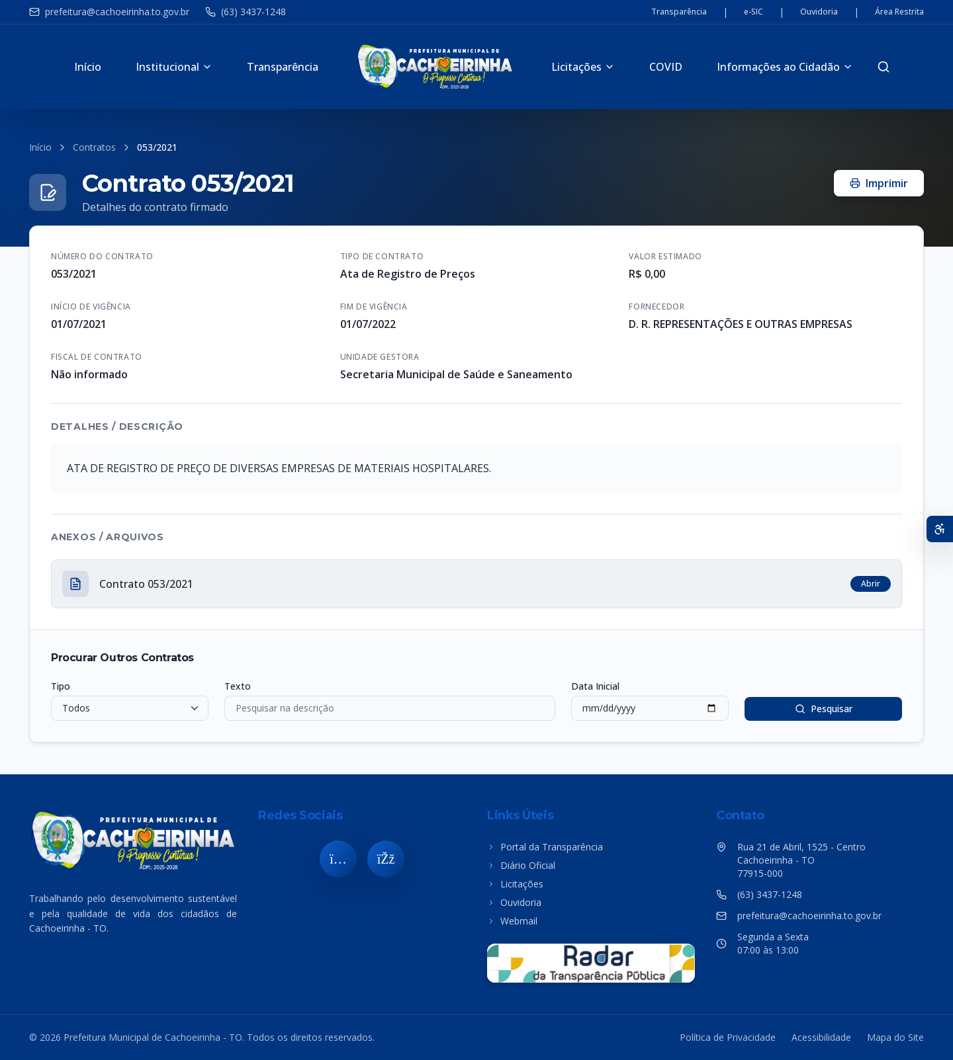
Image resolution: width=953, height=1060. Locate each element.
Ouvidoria (819, 12)
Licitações (583, 67)
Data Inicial (595, 686)
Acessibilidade (821, 1037)
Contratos (94, 147)
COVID (665, 67)
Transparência (679, 12)
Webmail (512, 921)
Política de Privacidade (728, 1037)
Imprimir (879, 183)
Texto (237, 686)
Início (87, 67)
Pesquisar (823, 708)
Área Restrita (899, 12)
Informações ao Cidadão (785, 67)
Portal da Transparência (545, 846)
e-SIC (753, 12)
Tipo (60, 686)
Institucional (174, 67)
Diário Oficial (521, 865)
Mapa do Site (895, 1037)
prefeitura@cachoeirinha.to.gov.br (109, 11)
